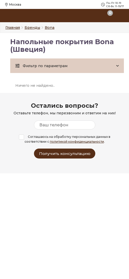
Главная (12, 27)
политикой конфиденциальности (77, 141)
